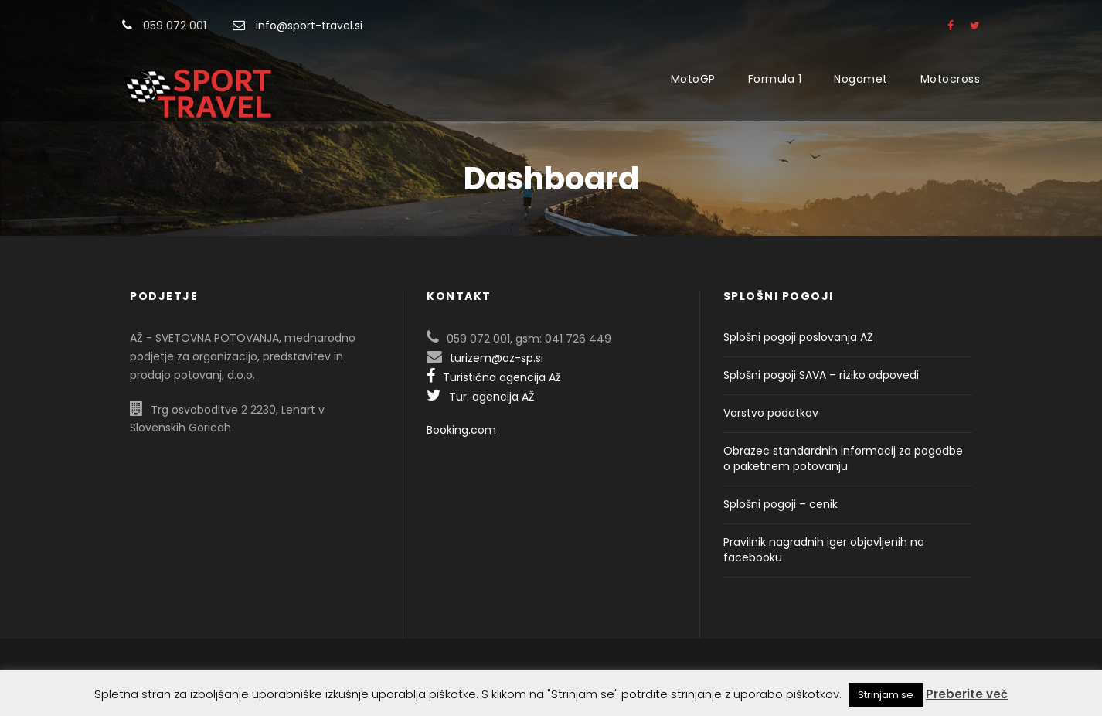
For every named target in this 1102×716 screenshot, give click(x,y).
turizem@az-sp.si (496, 358)
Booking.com (461, 430)
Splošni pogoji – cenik (780, 504)
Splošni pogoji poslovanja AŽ (798, 337)
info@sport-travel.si (309, 25)
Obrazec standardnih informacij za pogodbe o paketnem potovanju (843, 458)
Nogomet (861, 79)
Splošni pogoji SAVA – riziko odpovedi (821, 375)
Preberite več (967, 694)
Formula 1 (775, 79)
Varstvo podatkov (770, 413)
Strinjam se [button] (885, 694)
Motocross (950, 79)
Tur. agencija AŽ (481, 396)
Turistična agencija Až (493, 377)
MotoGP (693, 79)
